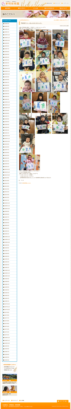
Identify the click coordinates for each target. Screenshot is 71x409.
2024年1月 (7, 99)
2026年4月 (7, 23)
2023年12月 (7, 102)
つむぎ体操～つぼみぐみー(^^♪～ (61, 20)
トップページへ (65, 3)
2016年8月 (7, 348)
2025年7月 (7, 48)
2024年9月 (7, 76)
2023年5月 (7, 121)
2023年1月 (7, 133)
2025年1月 (7, 65)
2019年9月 (7, 245)
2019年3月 (7, 261)
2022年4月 (7, 158)
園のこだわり (22, 8)
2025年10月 (7, 40)
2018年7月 (7, 284)
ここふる (35, 8)
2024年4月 (7, 90)
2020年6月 (7, 219)
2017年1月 (7, 334)
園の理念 (8, 8)
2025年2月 (7, 62)
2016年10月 (7, 343)
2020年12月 (7, 203)
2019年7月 (7, 250)
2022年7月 (7, 149)
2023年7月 (7, 116)
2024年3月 (7, 93)
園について (63, 8)
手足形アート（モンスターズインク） (31, 23)
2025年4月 (7, 57)
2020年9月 (7, 211)
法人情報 (21, 400)
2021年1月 (7, 200)
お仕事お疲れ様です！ (24, 20)
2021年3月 (7, 194)
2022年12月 (7, 135)
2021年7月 (7, 183)
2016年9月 (7, 346)
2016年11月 (7, 340)
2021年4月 (7, 191)
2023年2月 (7, 130)
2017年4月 (7, 326)
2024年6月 (7, 85)
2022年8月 (7, 147)
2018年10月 (7, 275)
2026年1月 (7, 32)
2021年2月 (7, 197)
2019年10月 (7, 242)
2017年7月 (7, 318)
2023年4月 (7, 124)
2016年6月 (7, 354)
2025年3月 (7, 60)
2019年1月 (7, 267)
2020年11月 (7, 205)
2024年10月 (7, 74)
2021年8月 (7, 180)
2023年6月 (7, 118)
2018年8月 (7, 281)
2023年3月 (7, 127)
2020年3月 (7, 228)
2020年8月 (7, 214)
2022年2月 (7, 163)
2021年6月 (7, 186)
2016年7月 (7, 351)
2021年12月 (7, 169)
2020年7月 (7, 217)
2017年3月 (7, 329)
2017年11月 (7, 306)
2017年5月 (7, 323)
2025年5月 (7, 54)
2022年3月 (7, 161)
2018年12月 (7, 270)
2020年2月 (7, 231)
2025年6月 (7, 51)
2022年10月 (7, 141)
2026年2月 (7, 29)
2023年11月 (7, 104)
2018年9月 (7, 278)
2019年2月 (7, 264)
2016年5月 (7, 357)
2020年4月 (7, 225)
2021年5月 (7, 189)
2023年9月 (7, 110)
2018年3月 (7, 295)
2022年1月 (7, 166)
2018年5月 (7, 289)
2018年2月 (7, 298)
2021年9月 (7, 177)
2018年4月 (7, 292)
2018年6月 (7, 287)
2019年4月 (7, 259)
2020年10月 (7, 208)
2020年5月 (7, 222)
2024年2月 (7, 96)
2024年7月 (7, 82)
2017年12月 (7, 304)
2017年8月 (7, 315)
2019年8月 (7, 247)
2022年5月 (7, 155)
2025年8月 (7, 46)
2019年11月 (7, 239)
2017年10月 (7, 309)
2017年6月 (7, 320)
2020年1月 (7, 233)
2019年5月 (7, 256)
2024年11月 (7, 71)
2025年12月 (7, 34)
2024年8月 (7, 79)
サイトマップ (57, 3)
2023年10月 (7, 107)
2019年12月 (7, 236)
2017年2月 (7, 332)
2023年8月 (7, 113)
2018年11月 (7, 273)
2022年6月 (7, 152)
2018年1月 (7, 301)
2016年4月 (7, 360)
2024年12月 (7, 68)
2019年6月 (7, 253)
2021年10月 (7, 175)
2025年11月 (7, 37)
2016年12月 (7, 337)
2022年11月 (7, 138)
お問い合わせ (48, 3)
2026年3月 (7, 26)
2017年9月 (7, 312)
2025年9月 (7, 43)
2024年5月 (7, 88)
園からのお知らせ (49, 8)
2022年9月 (7, 144)
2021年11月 (7, 172)
